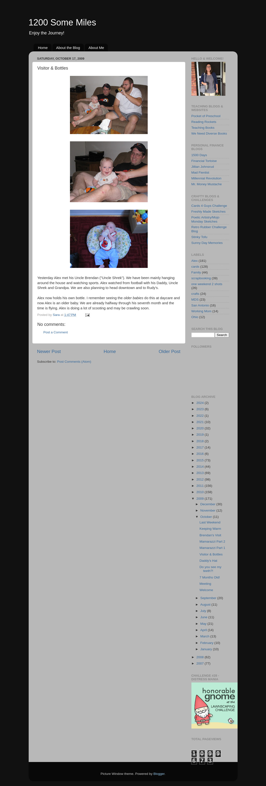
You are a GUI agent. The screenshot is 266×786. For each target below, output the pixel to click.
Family (196, 272)
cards (195, 266)
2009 (200, 498)
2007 (200, 663)
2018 (200, 441)
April (204, 630)
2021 (200, 422)
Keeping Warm (210, 528)
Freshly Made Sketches (208, 211)
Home (43, 48)
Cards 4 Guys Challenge (209, 206)
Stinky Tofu (199, 237)
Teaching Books (203, 127)
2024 (200, 403)
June (204, 617)
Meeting (205, 583)
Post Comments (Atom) (74, 361)
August (206, 604)
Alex (194, 261)
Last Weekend (209, 522)
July (203, 611)
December (208, 504)
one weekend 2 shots (207, 284)
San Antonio (200, 305)
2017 (200, 447)
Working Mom (201, 311)
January (206, 649)
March (205, 636)
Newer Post (49, 351)
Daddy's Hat (208, 560)
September (208, 598)
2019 (200, 434)
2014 (200, 466)
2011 (200, 486)
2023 (200, 409)
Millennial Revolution (206, 178)
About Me (96, 48)
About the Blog (68, 48)
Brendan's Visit (210, 535)
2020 (200, 428)
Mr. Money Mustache (206, 184)
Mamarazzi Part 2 (212, 541)
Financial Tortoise (204, 161)
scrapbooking (201, 278)
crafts (195, 294)
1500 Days (199, 155)
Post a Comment (55, 332)
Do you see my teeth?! (210, 569)
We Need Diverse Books (209, 133)
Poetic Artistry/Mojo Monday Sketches (205, 219)
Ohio (194, 317)
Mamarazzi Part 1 (212, 548)
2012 (200, 479)
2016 (200, 454)
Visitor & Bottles (211, 554)
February (207, 643)
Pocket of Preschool (206, 116)
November (208, 510)
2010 (200, 492)
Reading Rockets (203, 122)
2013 (200, 473)
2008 (200, 657)
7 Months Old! (209, 577)
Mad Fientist (200, 172)
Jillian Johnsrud (202, 166)
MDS (195, 299)
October (206, 517)
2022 (200, 415)
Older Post (169, 351)
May (203, 624)
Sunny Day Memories (207, 243)
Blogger (159, 774)
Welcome (206, 590)
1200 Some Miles (62, 22)
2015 (200, 460)
